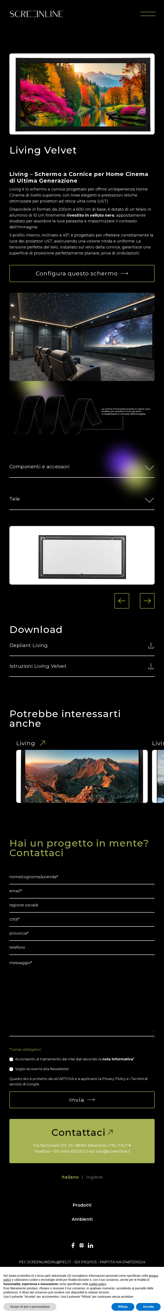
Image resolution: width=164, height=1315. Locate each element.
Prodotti (82, 1205)
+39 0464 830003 (69, 1151)
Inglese (94, 1177)
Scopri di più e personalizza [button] (30, 1306)
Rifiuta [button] (123, 1306)
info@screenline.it (113, 1151)
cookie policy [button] (97, 1284)
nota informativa (117, 1059)
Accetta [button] (148, 1306)
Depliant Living (82, 645)
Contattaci (82, 1132)
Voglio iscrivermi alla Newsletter (42, 1069)
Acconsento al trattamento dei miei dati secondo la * (75, 1059)
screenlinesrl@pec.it (49, 1262)
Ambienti (82, 1219)
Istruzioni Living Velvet (82, 666)
